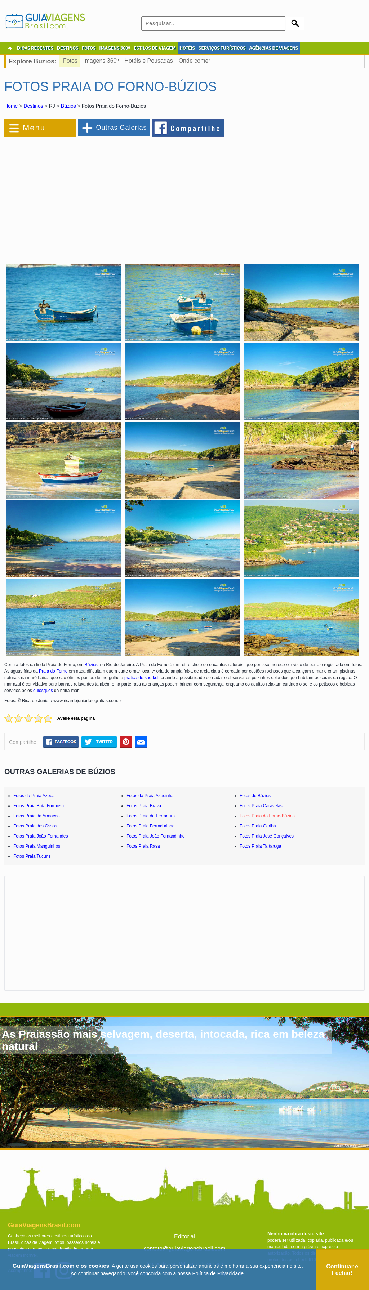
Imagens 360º (101, 61)
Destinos (33, 106)
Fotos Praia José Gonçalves (267, 836)
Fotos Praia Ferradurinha (150, 826)
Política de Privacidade (218, 1273)
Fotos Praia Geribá (258, 826)
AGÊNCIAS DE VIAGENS (273, 48)
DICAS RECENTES (35, 48)
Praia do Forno (53, 671)
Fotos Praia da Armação (36, 815)
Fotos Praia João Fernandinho (155, 836)
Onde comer (194, 61)
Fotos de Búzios (255, 795)
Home (11, 106)
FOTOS (88, 48)
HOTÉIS (187, 48)
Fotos (70, 61)
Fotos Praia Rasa (143, 846)
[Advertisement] (82, 196)
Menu (34, 127)
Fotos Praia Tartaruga (260, 846)
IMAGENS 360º (114, 48)
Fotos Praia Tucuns (31, 856)
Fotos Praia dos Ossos (35, 826)
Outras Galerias (121, 127)
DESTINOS (67, 48)
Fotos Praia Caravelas (261, 805)
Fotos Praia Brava (143, 805)
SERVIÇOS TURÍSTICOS (222, 48)
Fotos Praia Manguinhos (36, 846)
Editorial (184, 1236)
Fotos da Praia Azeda (34, 795)
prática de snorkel (141, 677)
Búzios (68, 106)
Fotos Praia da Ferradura (150, 815)
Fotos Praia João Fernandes (40, 836)
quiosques (43, 690)
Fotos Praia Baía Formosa (38, 805)
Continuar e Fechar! (342, 1269)
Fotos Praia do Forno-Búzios (267, 815)
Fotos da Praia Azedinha (150, 795)
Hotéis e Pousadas (148, 61)
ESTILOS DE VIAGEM (155, 48)
